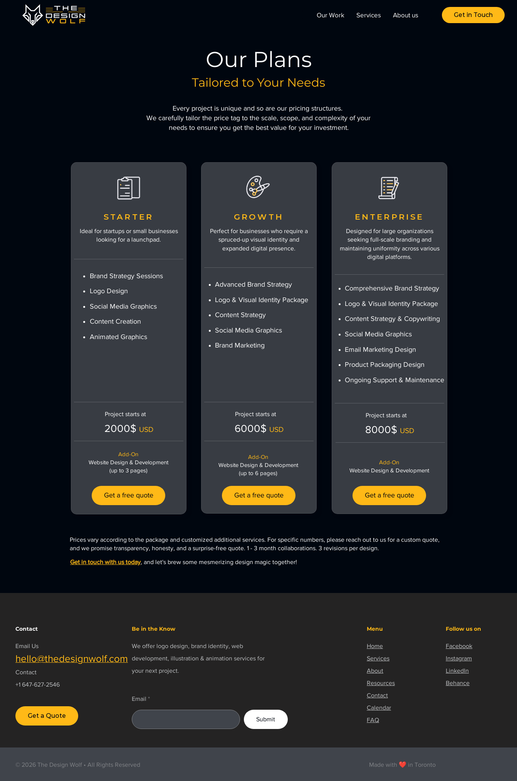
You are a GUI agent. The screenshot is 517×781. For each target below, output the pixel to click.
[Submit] (266, 719)
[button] (473, 15)
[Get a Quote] (46, 716)
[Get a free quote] (128, 495)
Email (139, 699)
